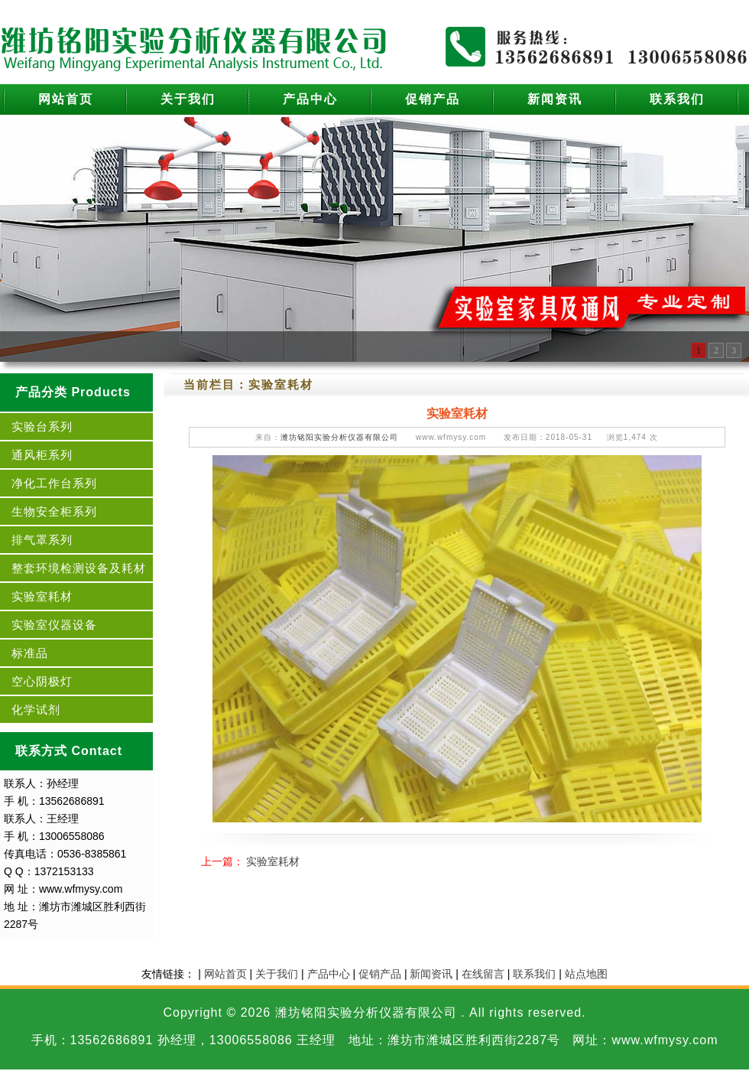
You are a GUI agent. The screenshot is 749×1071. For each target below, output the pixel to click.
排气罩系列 (42, 539)
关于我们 (188, 99)
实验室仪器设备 (54, 624)
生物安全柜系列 (54, 511)
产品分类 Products (73, 392)
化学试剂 (35, 709)
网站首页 (65, 99)
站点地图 (586, 974)
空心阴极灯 (42, 681)
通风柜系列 (42, 454)
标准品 (29, 652)
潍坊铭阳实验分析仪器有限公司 (339, 437)
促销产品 (432, 99)
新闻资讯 (554, 99)
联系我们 (677, 99)
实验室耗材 (42, 596)
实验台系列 (42, 426)
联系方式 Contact (68, 750)
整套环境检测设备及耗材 (78, 568)
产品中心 (310, 99)
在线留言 (483, 974)
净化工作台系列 (54, 483)
